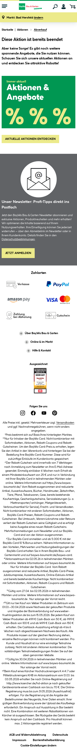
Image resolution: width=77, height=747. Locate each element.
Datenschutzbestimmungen (18, 239)
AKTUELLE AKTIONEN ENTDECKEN (30, 139)
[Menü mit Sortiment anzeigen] (4, 6)
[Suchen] (55, 6)
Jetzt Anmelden (18, 253)
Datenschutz (60, 734)
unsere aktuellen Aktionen (48, 58)
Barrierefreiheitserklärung (49, 739)
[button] (25, 18)
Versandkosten (65, 423)
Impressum (19, 739)
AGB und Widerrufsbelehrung (27, 734)
